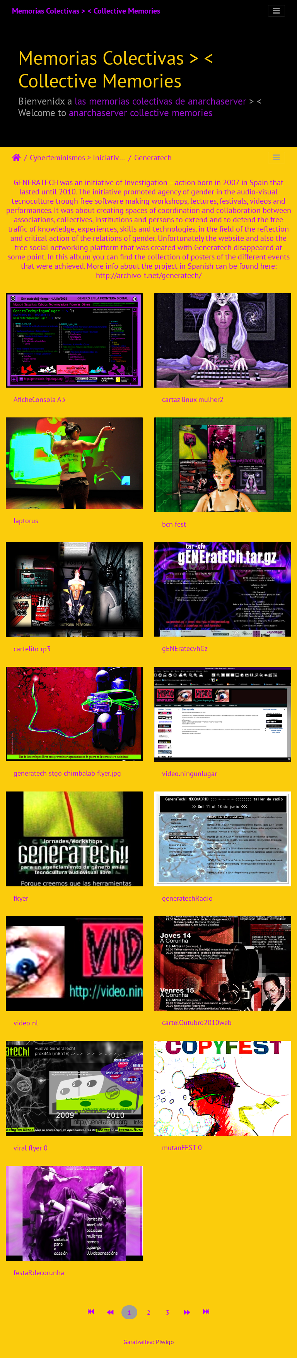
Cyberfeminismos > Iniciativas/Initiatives (77, 158)
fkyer (21, 898)
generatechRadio (187, 898)
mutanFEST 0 (182, 1147)
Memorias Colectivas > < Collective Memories (86, 11)
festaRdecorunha (39, 1273)
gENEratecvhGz (185, 648)
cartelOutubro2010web (197, 1022)
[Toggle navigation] (276, 11)
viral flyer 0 (31, 1148)
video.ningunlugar (189, 773)
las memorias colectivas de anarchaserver (160, 100)
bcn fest (174, 524)
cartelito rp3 (32, 649)
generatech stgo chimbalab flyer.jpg (67, 773)
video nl (26, 1023)
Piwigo (165, 1342)
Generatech (153, 158)
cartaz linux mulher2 (193, 399)
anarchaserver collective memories (141, 112)
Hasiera (16, 157)
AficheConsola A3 (39, 399)
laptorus (26, 521)
